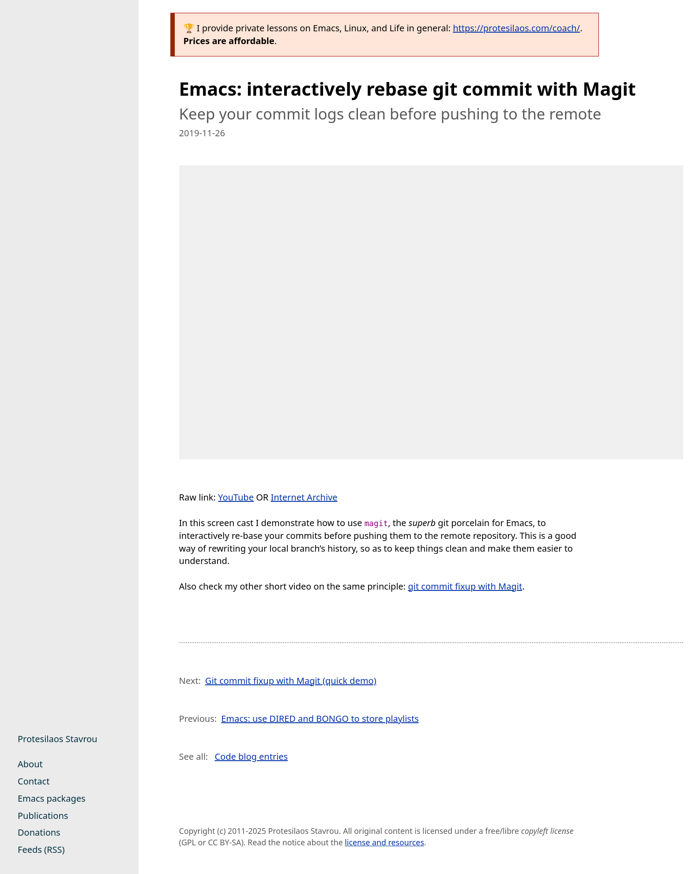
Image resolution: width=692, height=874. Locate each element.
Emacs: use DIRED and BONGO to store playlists (320, 719)
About (30, 764)
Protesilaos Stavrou (57, 739)
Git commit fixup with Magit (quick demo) (290, 681)
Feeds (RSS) (41, 849)
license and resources (384, 842)
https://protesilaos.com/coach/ (516, 28)
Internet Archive (304, 497)
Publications (43, 816)
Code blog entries (251, 756)
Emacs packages (52, 798)
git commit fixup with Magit (465, 586)
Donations (39, 832)
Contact (33, 781)
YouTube (236, 497)
